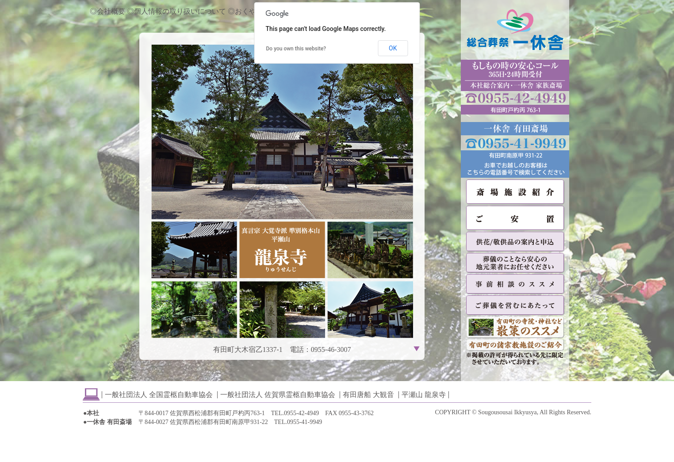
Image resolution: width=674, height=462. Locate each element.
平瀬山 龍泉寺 (424, 394)
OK (393, 48)
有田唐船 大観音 (368, 394)
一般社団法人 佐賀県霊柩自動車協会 (277, 394)
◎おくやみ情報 (252, 11)
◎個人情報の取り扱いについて (176, 11)
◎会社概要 (107, 11)
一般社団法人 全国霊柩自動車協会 (159, 394)
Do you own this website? (296, 49)
